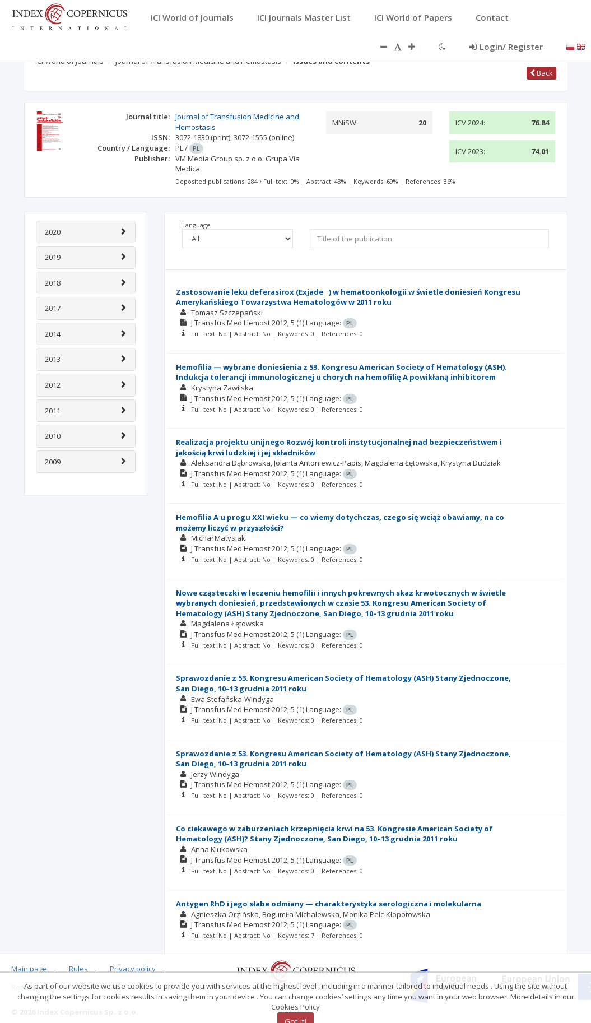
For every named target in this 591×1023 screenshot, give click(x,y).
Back (541, 73)
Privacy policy (133, 969)
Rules (78, 969)
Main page (29, 969)
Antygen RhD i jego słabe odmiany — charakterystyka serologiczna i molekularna (328, 904)
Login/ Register (506, 46)
